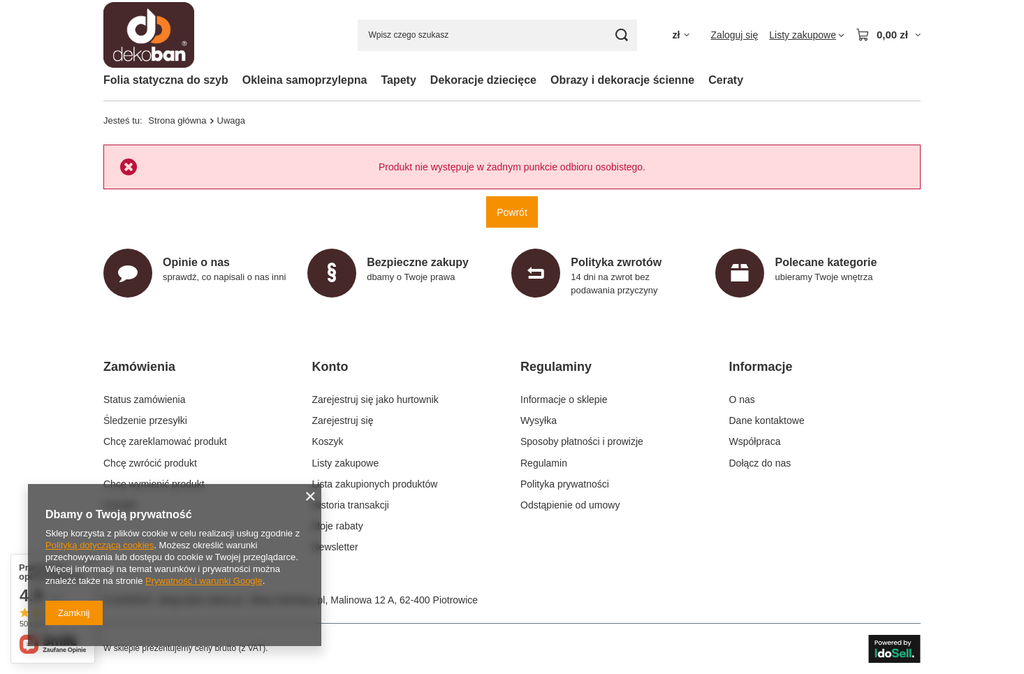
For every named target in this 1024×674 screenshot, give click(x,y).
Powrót (512, 211)
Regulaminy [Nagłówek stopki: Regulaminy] (556, 367)
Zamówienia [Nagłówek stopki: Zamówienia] (139, 367)
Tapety (398, 80)
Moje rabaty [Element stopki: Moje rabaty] (337, 526)
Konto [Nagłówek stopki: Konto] (330, 367)
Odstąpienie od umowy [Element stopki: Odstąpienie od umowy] (570, 505)
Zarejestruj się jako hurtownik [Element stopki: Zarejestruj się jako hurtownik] (375, 399)
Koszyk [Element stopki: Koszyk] (328, 441)
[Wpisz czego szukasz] (497, 35)
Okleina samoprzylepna (304, 80)
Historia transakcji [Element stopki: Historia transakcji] (350, 505)
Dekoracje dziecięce (483, 80)
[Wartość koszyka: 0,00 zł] (888, 35)
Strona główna (177, 120)
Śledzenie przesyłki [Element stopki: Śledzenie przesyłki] (145, 420)
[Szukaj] (621, 35)
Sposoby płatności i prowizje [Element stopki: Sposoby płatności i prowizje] (581, 441)
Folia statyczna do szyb (165, 80)
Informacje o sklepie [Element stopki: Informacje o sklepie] (564, 399)
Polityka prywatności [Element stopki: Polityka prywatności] (564, 484)
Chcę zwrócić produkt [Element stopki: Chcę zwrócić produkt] (150, 463)
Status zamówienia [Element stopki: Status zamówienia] (144, 399)
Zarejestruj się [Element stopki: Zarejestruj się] (343, 420)
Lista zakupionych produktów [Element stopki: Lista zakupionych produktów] (375, 484)
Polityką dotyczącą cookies (99, 545)
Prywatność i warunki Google (204, 581)
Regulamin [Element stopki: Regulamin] (543, 463)
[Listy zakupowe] (806, 35)
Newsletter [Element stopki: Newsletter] (335, 546)
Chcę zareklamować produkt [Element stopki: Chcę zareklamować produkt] (165, 441)
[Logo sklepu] (148, 35)
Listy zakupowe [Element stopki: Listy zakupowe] (345, 463)
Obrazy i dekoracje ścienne (622, 80)
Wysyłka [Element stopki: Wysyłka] (538, 420)
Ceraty (725, 80)
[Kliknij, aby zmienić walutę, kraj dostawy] (680, 35)
